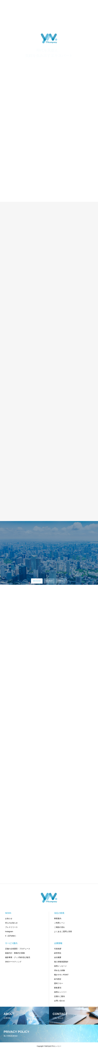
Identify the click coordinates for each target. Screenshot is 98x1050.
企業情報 (58, 943)
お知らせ (8, 918)
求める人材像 (59, 970)
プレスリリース (11, 927)
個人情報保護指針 (61, 962)
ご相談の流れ (59, 927)
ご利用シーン (59, 923)
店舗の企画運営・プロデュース (17, 949)
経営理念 (57, 953)
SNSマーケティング (13, 962)
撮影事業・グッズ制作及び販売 (17, 957)
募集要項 (57, 988)
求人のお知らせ (11, 923)
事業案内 (57, 918)
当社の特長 (59, 913)
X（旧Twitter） (11, 936)
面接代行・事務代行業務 (15, 953)
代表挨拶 (57, 949)
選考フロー (58, 983)
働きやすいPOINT (61, 975)
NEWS (8, 913)
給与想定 (57, 979)
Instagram (9, 931)
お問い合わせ (59, 1001)
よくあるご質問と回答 (63, 931)
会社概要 (57, 957)
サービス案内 (11, 943)
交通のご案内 (59, 996)
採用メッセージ (60, 966)
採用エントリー (60, 992)
